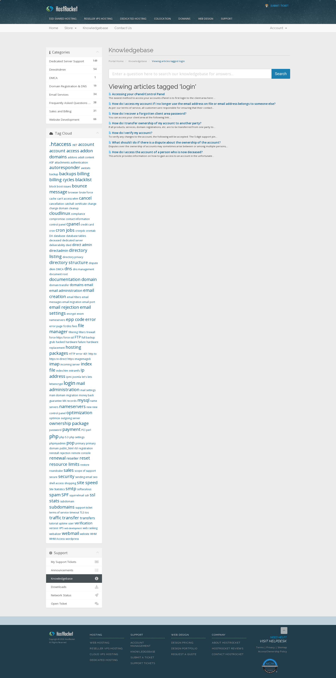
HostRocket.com (66, 634)
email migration (71, 302)
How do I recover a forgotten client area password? (147, 114)
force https (56, 337)
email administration (65, 290)
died (68, 245)
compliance (78, 214)
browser (73, 192)
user (71, 523)
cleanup (74, 208)
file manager (66, 329)
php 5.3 (64, 437)
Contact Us (123, 28)
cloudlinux (59, 213)
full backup (88, 337)
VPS (61, 528)
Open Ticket (74, 603)
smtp (71, 488)
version (53, 528)
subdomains (62, 507)
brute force (86, 192)
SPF (65, 495)
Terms (260, 647)
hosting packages (65, 350)
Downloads (74, 586)
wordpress (72, 539)
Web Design (205, 19)
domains (77, 284)
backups (67, 174)
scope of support (85, 471)
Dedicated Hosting (133, 19)
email (88, 284)
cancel (85, 198)
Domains (184, 19)
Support (226, 19)
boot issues (64, 186)
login (69, 382)
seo (95, 477)
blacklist (83, 179)
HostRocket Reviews (227, 648)
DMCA (60, 269)
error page (56, 326)
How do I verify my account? (130, 133)
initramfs (74, 370)
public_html (67, 448)
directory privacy (73, 257)
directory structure (68, 262)
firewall (90, 332)
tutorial (53, 523)
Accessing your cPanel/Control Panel (137, 94)
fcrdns (67, 326)
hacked (60, 342)
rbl (76, 448)
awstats (85, 168)
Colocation (162, 19)
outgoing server (70, 418)
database (59, 236)
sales (69, 470)
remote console (81, 453)
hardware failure (76, 342)
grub (52, 342)
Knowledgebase (95, 28)
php (53, 436)
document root (58, 274)
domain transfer (59, 285)
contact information (78, 219)
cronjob (80, 231)
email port (88, 302)
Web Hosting (100, 642)
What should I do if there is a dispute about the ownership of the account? (165, 142)
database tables (76, 236)
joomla (76, 377)
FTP (78, 337)
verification (83, 523)
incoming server (70, 364)
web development (73, 528)
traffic (55, 518)
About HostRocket (226, 642)
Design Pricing (182, 642)
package (80, 423)
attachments (62, 162)
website (84, 534)
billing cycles (61, 179)
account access (64, 151)
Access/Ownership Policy (272, 651)
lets (90, 377)
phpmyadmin (57, 443)
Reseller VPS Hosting (98, 19)
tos (87, 512)
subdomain (67, 501)
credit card (87, 224)
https (71, 359)
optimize (54, 418)
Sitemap (282, 647)
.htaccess (60, 143)
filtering (73, 332)
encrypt (71, 314)
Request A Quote (183, 654)
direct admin (82, 244)
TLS (82, 512)
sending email (83, 477)
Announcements (74, 570)
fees (74, 326)
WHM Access (57, 539)
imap (54, 364)
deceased (55, 240)
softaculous (84, 489)
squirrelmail (76, 495)
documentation (65, 279)
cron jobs (65, 230)
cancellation (56, 204)
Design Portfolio (184, 648)
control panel (57, 224)
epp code (75, 319)
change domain (58, 208)
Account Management (140, 644)
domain (89, 279)
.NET (74, 145)
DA (51, 236)
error (90, 319)
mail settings (88, 390)
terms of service (59, 512)
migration (72, 395)
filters (82, 332)
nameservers (72, 406)
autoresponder (64, 167)
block (52, 186)
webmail (70, 533)
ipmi (69, 377)
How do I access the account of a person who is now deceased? (156, 152)
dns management (83, 269)
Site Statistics (57, 489)
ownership (60, 423)
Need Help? (269, 640)
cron (52, 231)
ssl (92, 495)
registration (86, 448)
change (92, 204)
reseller (72, 458)
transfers (87, 518)
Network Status (74, 595)
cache (52, 198)
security (66, 476)
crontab (91, 231)
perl (88, 430)
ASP (51, 162)
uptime (63, 523)
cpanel (73, 224)
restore (84, 465)
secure (53, 477)
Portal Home (116, 61)
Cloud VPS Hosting (104, 654)
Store (70, 28)
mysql (83, 400)
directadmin (58, 250)
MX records (69, 401)
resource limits (64, 464)
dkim (52, 269)
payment (71, 429)
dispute (93, 263)
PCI (83, 430)
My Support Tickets (74, 561)
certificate (81, 204)
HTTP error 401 (78, 354)
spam (55, 495)
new (89, 407)
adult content (86, 157)
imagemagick (83, 359)
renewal (57, 458)
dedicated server (72, 240)
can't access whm (67, 198)
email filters (74, 297)
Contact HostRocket (228, 654)
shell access (56, 483)
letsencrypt (56, 384)
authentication (79, 162)
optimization (79, 412)
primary (80, 443)
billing (83, 174)
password (55, 430)
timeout (74, 512)
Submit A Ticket (142, 657)
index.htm (62, 370)
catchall (69, 204)
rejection (65, 453)
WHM (93, 534)
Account (278, 28)
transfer (70, 518)
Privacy (270, 647)
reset (85, 458)
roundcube (56, 471)
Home (53, 28)
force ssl (68, 337)
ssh (87, 495)
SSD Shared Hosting (62, 19)
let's (84, 377)
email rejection (64, 307)
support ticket (83, 507)
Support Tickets (142, 663)
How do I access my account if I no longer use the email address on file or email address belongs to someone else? (192, 104)
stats (54, 501)
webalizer (55, 534)
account (86, 144)
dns (68, 268)
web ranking (90, 528)
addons (72, 157)
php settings (76, 437)
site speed (87, 482)
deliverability (57, 245)
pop (70, 443)
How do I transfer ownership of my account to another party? (155, 123)
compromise (57, 219)
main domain (57, 395)
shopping (70, 483)
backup (53, 174)
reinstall (54, 453)
